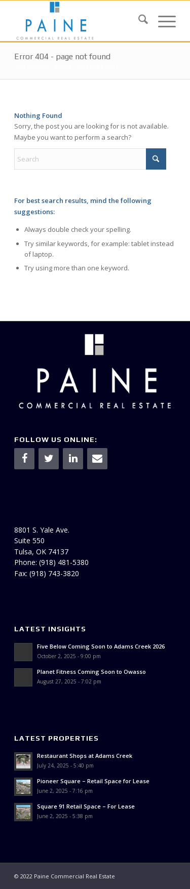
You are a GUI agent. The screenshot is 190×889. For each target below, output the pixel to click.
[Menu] (162, 21)
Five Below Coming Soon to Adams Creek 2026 (101, 646)
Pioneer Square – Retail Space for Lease (93, 781)
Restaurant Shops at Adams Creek (84, 755)
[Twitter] (49, 458)
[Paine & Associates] (78, 21)
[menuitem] (138, 21)
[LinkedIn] (73, 458)
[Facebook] (24, 458)
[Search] (138, 21)
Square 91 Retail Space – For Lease (86, 806)
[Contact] (97, 458)
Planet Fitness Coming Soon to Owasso (91, 671)
